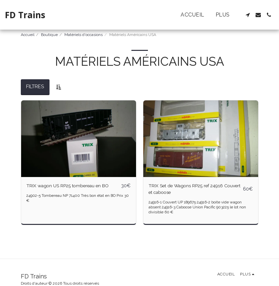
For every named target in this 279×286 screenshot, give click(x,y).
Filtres (35, 86)
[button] (248, 15)
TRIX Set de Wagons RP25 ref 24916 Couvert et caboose (190, 190)
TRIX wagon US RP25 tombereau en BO (72, 186)
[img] (78, 138)
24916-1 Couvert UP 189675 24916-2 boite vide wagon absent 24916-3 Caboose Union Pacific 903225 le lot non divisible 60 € (198, 208)
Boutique (49, 34)
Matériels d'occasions (83, 34)
